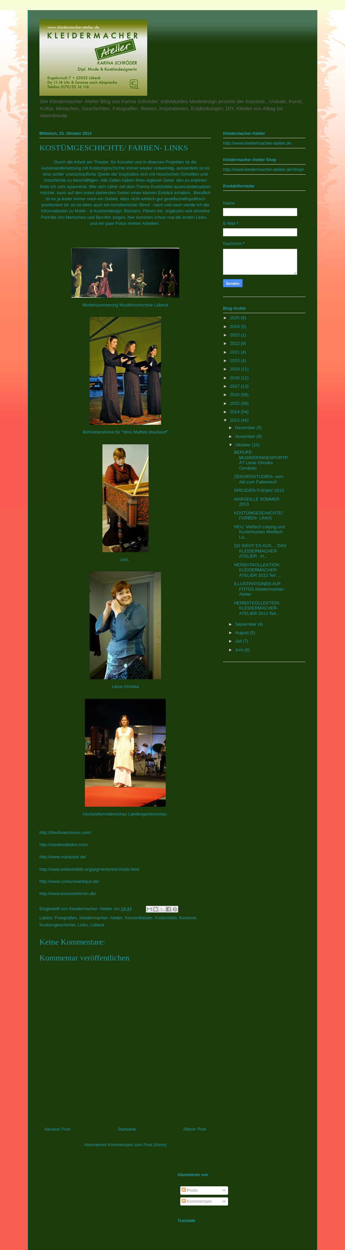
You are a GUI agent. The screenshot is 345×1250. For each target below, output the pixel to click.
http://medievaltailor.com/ (63, 844)
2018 (235, 377)
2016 (235, 394)
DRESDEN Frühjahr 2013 (259, 490)
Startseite (127, 1129)
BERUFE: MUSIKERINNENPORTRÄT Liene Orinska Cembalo (261, 460)
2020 (235, 360)
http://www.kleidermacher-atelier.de (257, 143)
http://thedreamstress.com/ (65, 832)
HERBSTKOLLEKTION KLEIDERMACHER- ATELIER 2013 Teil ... (257, 570)
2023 (235, 334)
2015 (235, 403)
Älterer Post (194, 1129)
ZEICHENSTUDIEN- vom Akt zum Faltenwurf (258, 479)
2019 (235, 368)
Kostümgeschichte (57, 924)
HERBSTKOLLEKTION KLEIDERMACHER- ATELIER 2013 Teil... (256, 608)
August (242, 632)
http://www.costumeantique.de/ (69, 881)
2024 (235, 326)
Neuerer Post (57, 1129)
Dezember (246, 427)
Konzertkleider (138, 917)
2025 (235, 317)
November (246, 436)
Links (82, 924)
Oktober (243, 444)
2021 (235, 352)
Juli (239, 641)
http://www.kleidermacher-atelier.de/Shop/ (263, 169)
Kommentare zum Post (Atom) (137, 1144)
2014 (235, 411)
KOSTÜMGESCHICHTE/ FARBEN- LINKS (258, 515)
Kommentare (197, 1201)
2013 (235, 420)
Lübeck (97, 924)
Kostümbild (166, 917)
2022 (235, 343)
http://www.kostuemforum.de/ (67, 893)
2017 (235, 386)
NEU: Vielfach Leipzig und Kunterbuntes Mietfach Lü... (259, 532)
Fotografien (66, 917)
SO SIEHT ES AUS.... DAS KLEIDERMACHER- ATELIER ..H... (260, 551)
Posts (190, 1190)
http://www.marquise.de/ (62, 856)
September (246, 624)
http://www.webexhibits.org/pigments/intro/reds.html (89, 869)
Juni (239, 649)
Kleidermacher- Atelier (101, 917)
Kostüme (187, 917)
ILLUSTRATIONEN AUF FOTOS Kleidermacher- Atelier (259, 589)
